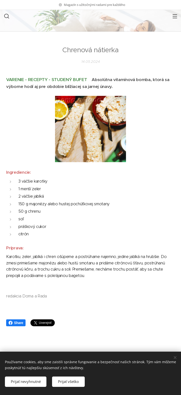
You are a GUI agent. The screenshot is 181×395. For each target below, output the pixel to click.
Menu (175, 16)
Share (16, 323)
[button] (6, 16)
